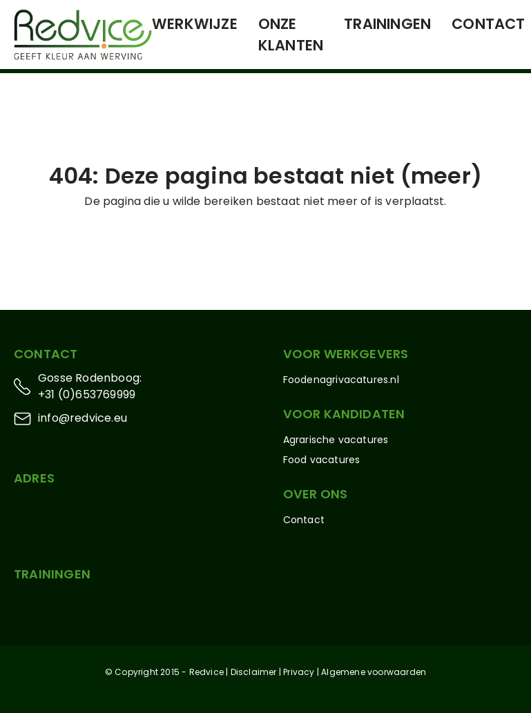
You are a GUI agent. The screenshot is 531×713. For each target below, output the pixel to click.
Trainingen (387, 24)
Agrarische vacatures (336, 440)
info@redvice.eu (82, 418)
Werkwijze (195, 24)
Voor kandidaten (344, 413)
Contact (488, 24)
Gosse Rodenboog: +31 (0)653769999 (90, 386)
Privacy (298, 672)
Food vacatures (321, 460)
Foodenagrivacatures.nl (341, 380)
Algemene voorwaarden (373, 672)
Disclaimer (254, 672)
